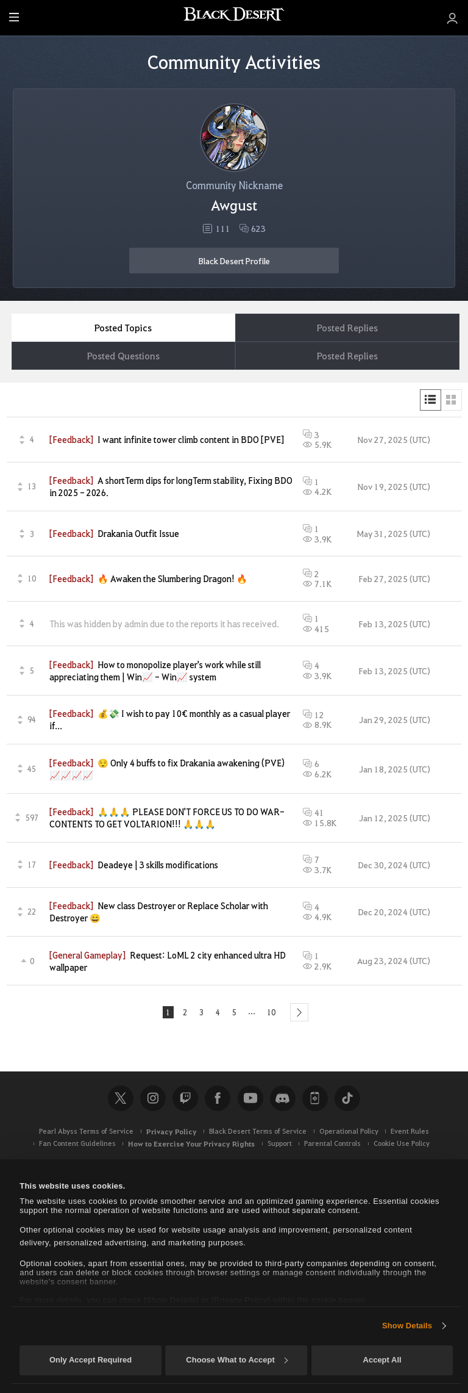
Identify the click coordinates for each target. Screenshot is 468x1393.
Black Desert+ (315, 1101)
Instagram (153, 1101)
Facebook (217, 1101)
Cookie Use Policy (402, 1146)
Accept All (382, 1359)
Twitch (185, 1101)
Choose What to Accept (236, 1359)
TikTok (347, 1101)
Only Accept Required (90, 1359)
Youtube (250, 1101)
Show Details (407, 1325)
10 (275, 1014)
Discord (283, 1101)
